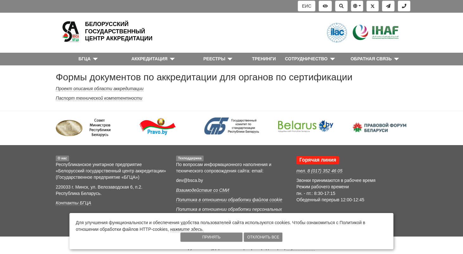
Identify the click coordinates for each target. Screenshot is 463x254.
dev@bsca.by (189, 180)
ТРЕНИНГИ (264, 58)
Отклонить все (263, 237)
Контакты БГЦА (73, 202)
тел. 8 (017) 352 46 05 (319, 170)
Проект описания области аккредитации (99, 88)
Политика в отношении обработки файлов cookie (229, 199)
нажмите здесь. (187, 229)
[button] (357, 6)
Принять (211, 237)
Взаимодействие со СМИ (202, 190)
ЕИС (306, 6)
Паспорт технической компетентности (99, 98)
